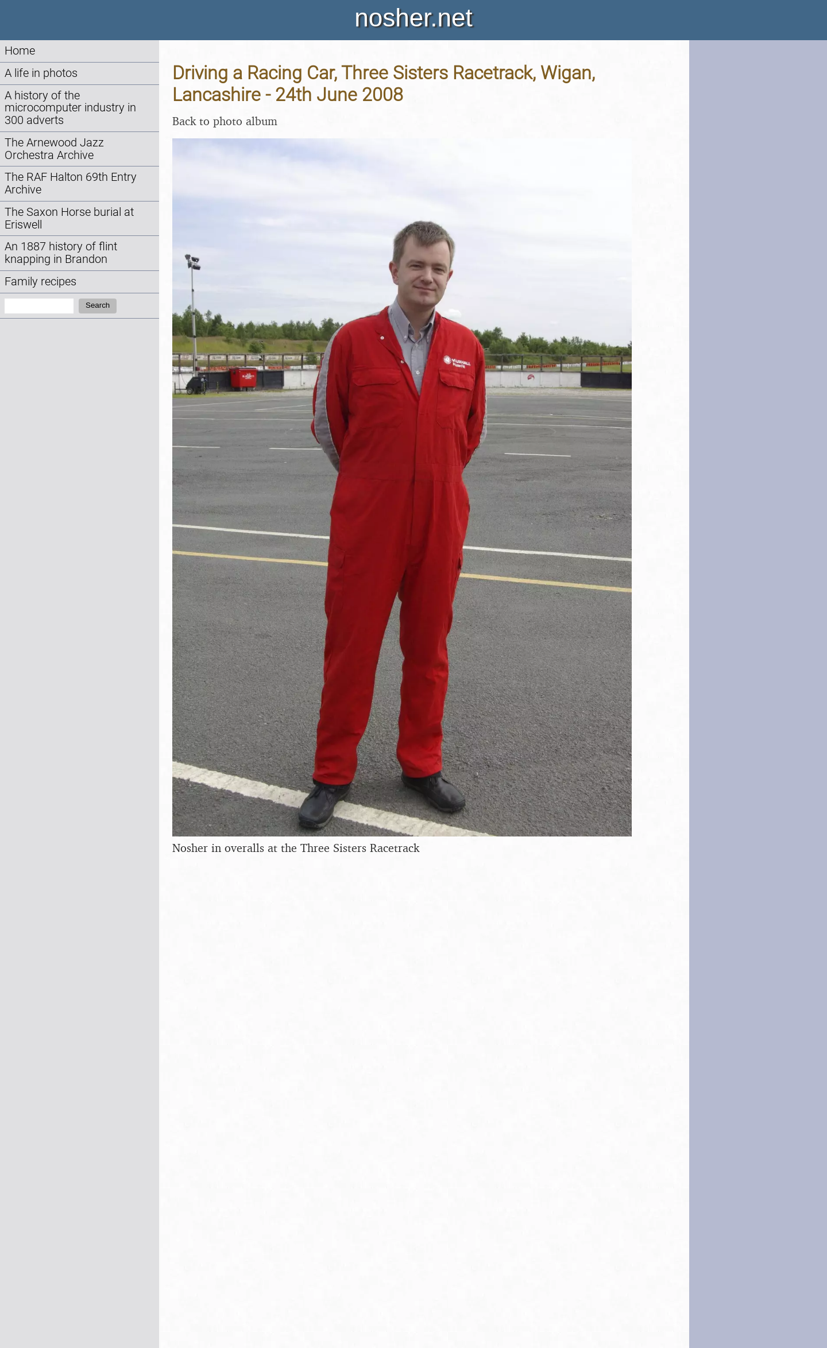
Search (98, 305)
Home (20, 50)
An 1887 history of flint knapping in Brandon (61, 253)
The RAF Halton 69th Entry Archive (71, 183)
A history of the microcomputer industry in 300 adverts (70, 108)
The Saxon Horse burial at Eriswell (69, 218)
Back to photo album (224, 121)
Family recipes (40, 281)
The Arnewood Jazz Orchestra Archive (54, 149)
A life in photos (41, 73)
